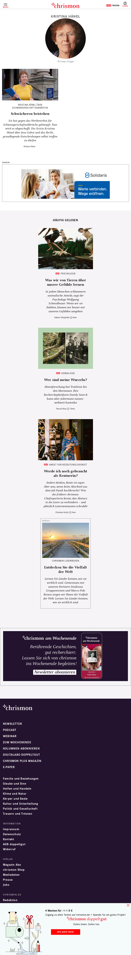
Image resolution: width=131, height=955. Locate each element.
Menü (5, 7)
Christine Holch (61, 512)
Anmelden (125, 4)
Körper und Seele (15, 799)
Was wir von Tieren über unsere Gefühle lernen (65, 282)
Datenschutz (12, 834)
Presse (8, 880)
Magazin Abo (12, 865)
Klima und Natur (15, 793)
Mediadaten (11, 875)
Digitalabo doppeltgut (21, 755)
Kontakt (8, 839)
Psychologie (68, 273)
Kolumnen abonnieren (21, 748)
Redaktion (10, 900)
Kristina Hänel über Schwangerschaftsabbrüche (30, 106)
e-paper (9, 767)
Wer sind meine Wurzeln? (65, 379)
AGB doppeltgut (14, 844)
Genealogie (68, 373)
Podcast (9, 730)
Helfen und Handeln (17, 788)
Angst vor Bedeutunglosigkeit (68, 464)
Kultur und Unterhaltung (20, 804)
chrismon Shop (14, 870)
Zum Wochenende (17, 742)
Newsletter (12, 724)
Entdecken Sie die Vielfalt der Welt (65, 569)
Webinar (10, 736)
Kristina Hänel (29, 146)
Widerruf (9, 849)
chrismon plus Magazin (22, 761)
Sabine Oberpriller (61, 317)
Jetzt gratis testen (65, 932)
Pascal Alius (61, 408)
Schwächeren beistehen (30, 113)
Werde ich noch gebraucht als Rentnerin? (65, 473)
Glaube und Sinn (14, 783)
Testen (112, 5)
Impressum (11, 829)
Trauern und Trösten (17, 814)
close (128, 905)
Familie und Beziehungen (21, 778)
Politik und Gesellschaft (20, 809)
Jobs (6, 885)
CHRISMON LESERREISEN (65, 560)
